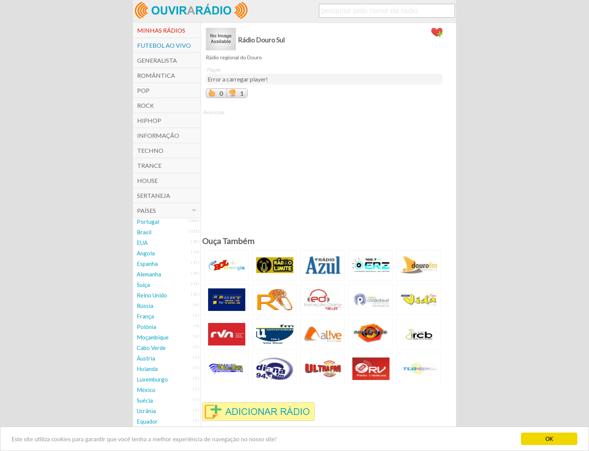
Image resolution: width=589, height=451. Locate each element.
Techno (150, 150)
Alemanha (149, 274)
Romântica (156, 75)
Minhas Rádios (161, 30)
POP (143, 90)
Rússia (145, 305)
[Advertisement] (324, 168)
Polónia (146, 326)
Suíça (143, 284)
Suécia (145, 400)
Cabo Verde (151, 347)
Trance (149, 165)
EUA (142, 242)
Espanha (147, 263)
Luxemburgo (152, 379)
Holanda (147, 368)
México (146, 389)
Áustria (146, 358)
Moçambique (153, 337)
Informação (158, 135)
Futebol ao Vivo (164, 45)
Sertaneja (153, 195)
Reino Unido (152, 295)
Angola (146, 253)
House (147, 180)
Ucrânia (146, 410)
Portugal (148, 221)
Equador (147, 421)
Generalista (157, 60)
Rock (145, 105)
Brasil (144, 232)
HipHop (149, 120)
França (145, 316)
